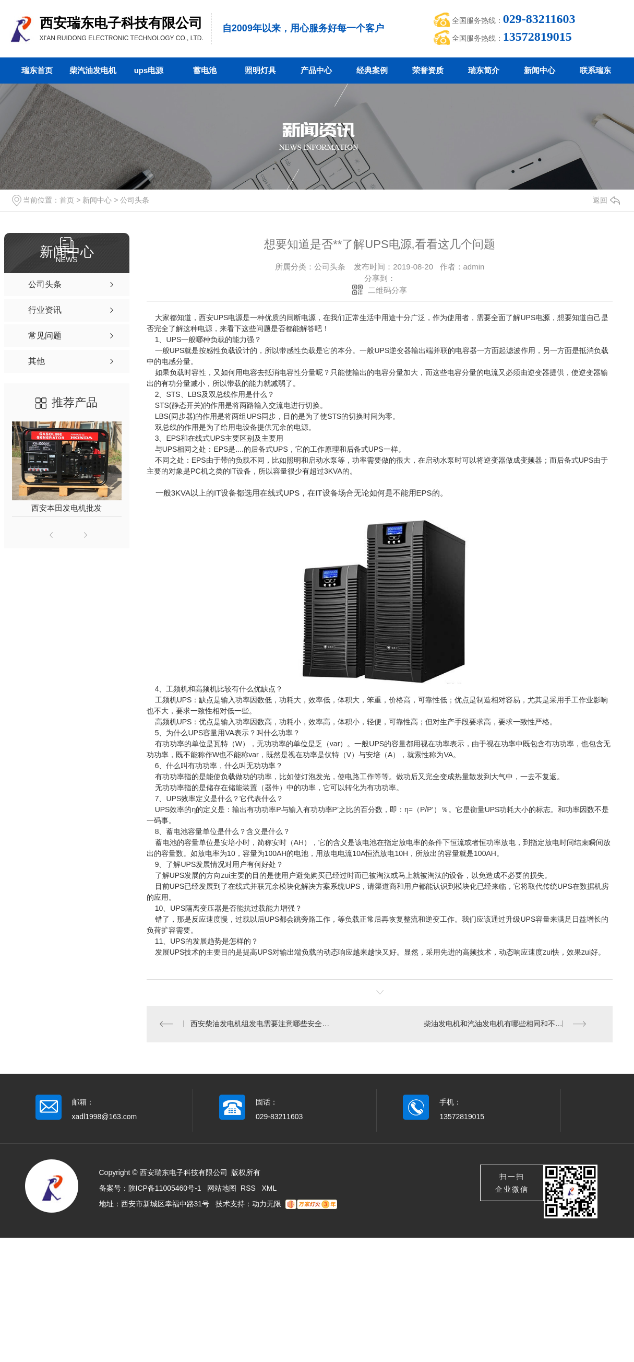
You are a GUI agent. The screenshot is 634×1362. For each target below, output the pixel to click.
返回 (606, 200)
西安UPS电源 (221, 317)
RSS (249, 1188)
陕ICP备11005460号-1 (164, 1188)
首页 (66, 200)
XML (269, 1188)
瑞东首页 (37, 70)
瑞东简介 (483, 70)
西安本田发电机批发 (66, 507)
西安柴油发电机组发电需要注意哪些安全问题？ (263, 1024)
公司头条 (134, 200)
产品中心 (316, 70)
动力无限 (266, 1204)
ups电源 (149, 70)
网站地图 (221, 1188)
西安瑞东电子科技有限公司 (121, 23)
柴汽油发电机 (92, 70)
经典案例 (372, 70)
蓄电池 (205, 70)
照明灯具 (260, 70)
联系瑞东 (595, 70)
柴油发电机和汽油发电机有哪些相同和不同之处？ (504, 1024)
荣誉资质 (428, 70)
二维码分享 (387, 290)
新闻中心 (539, 70)
